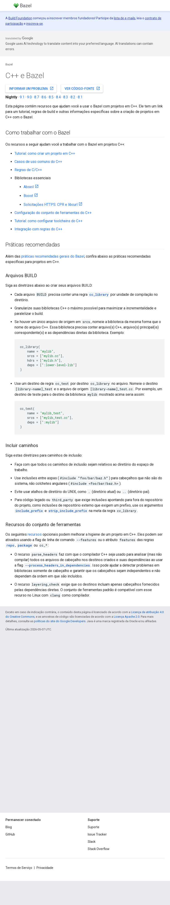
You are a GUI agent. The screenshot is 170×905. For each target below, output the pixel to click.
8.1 (80, 97)
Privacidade (44, 868)
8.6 (43, 97)
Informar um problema (31, 88)
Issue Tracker (97, 834)
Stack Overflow (98, 849)
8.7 (36, 97)
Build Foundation (20, 18)
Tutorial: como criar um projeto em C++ (45, 153)
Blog (8, 827)
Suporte (93, 827)
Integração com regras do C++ (38, 229)
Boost (28, 196)
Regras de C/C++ (28, 170)
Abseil (29, 187)
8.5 (51, 97)
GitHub (10, 834)
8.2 (72, 97)
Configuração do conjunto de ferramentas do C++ (53, 213)
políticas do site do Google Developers (59, 621)
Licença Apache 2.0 (126, 616)
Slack (91, 841)
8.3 (65, 97)
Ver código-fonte (82, 88)
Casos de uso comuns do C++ (38, 161)
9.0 (29, 97)
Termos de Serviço (18, 868)
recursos (35, 534)
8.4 (58, 97)
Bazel (9, 64)
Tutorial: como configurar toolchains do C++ (49, 221)
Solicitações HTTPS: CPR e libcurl (51, 204)
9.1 (22, 97)
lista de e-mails (124, 18)
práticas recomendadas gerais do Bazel (52, 256)
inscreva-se (34, 23)
